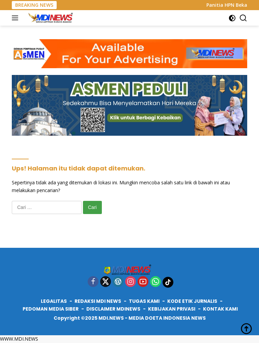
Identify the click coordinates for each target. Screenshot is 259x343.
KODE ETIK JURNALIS (192, 301)
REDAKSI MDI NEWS (98, 301)
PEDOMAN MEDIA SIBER (51, 309)
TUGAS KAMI (144, 301)
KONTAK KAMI (220, 309)
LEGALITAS (54, 301)
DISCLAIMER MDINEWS (113, 309)
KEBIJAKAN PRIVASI (171, 309)
